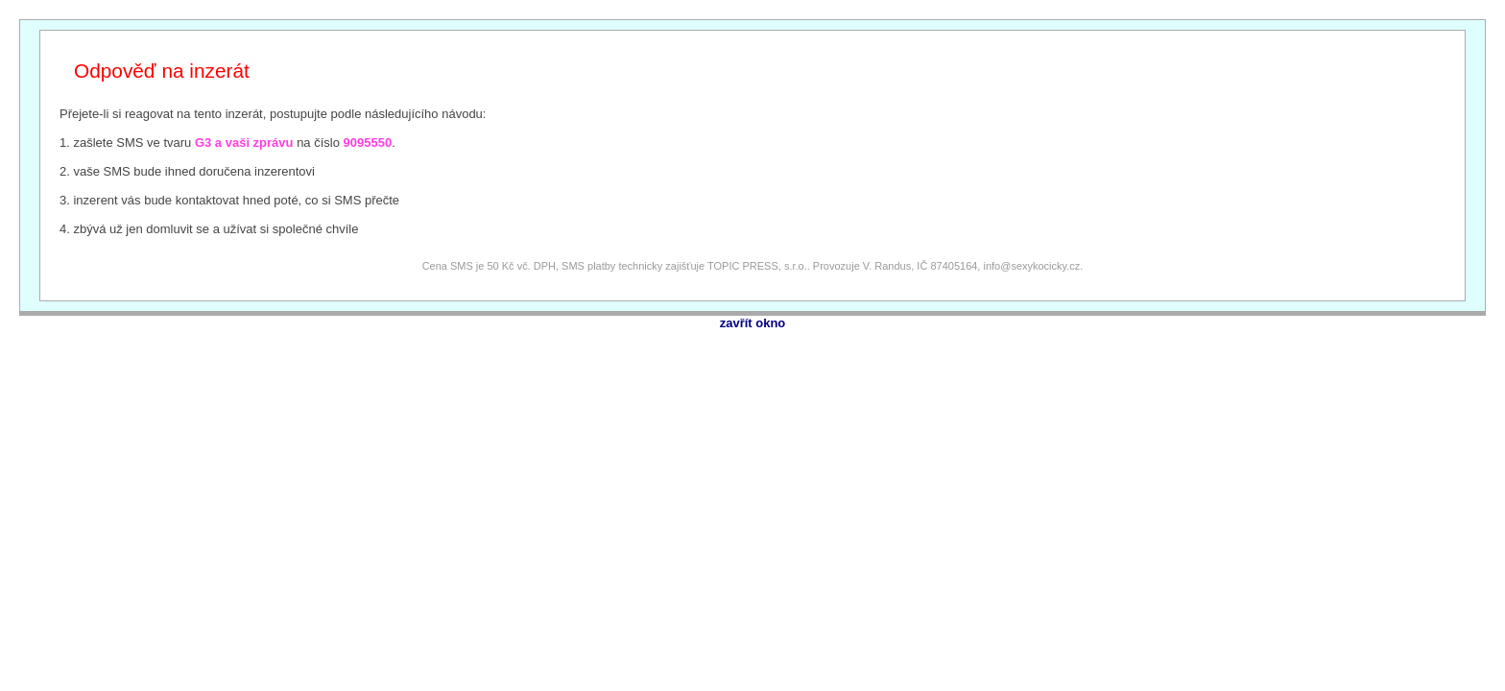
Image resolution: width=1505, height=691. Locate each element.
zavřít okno (753, 323)
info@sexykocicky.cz (1031, 266)
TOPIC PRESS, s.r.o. (757, 266)
